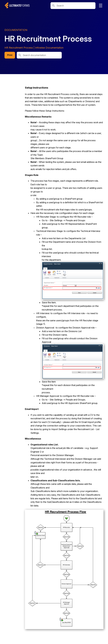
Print (9, 55)
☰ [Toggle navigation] (101, 5)
